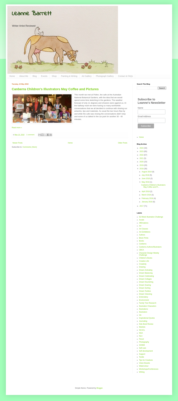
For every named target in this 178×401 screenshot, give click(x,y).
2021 (142, 158)
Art (140, 226)
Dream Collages (145, 279)
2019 (142, 165)
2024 (142, 148)
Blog (35, 76)
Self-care (142, 348)
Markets (142, 327)
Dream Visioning (145, 294)
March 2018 (147, 195)
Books (141, 241)
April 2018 (146, 191)
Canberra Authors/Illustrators (150, 247)
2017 (142, 206)
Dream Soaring (145, 285)
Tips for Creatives (146, 360)
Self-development (146, 351)
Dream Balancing (146, 273)
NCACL (142, 330)
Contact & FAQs (125, 76)
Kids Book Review (146, 324)
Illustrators (143, 312)
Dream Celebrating (146, 276)
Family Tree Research (147, 303)
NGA (141, 333)
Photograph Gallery (105, 76)
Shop (54, 76)
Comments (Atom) (30, 147)
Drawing (142, 267)
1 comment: (30, 135)
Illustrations (143, 309)
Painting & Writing (69, 76)
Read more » (17, 128)
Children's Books (145, 258)
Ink (140, 315)
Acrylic (141, 220)
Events (44, 76)
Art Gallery (87, 76)
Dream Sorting (144, 288)
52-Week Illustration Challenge (151, 217)
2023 (142, 151)
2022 (142, 155)
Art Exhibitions (144, 232)
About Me (23, 76)
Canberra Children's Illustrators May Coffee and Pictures (55, 89)
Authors (142, 235)
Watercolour (143, 366)
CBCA (141, 250)
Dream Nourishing (146, 282)
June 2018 (146, 178)
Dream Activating (145, 270)
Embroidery (143, 297)
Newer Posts (18, 143)
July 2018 (146, 175)
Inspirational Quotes (147, 318)
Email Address (144, 116)
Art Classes (143, 229)
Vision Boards (144, 363)
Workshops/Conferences (148, 369)
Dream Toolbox (145, 291)
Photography (144, 342)
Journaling (143, 321)
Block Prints (143, 238)
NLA (140, 336)
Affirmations (143, 223)
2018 (142, 169)
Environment (144, 300)
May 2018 (146, 182)
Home (12, 76)
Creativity (142, 264)
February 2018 (148, 198)
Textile (141, 357)
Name (140, 108)
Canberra (142, 244)
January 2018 (147, 202)
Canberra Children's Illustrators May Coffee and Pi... (153, 186)
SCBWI (142, 345)
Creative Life (144, 261)
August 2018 (147, 172)
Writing (141, 372)
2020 (142, 162)
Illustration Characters (147, 306)
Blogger (100, 388)
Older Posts (122, 143)
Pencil (141, 339)
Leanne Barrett (31, 13)
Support (142, 354)
